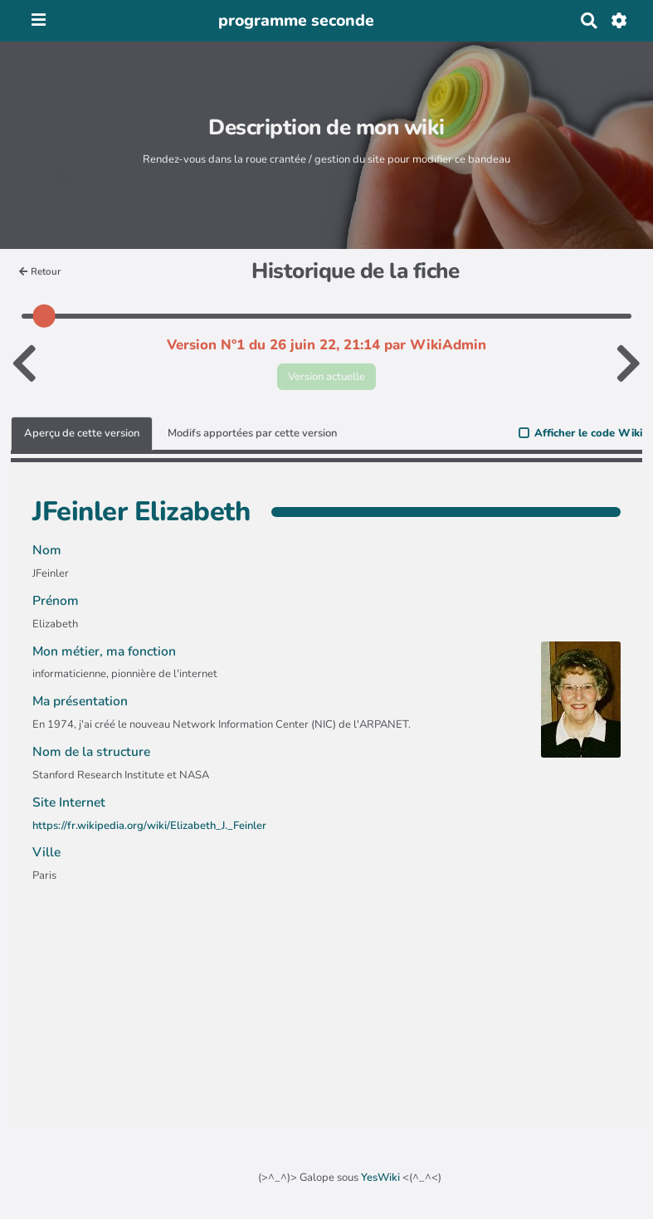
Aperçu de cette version (81, 433)
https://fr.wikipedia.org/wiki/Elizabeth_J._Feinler (149, 825)
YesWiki (380, 1177)
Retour (40, 271)
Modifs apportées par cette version (252, 433)
